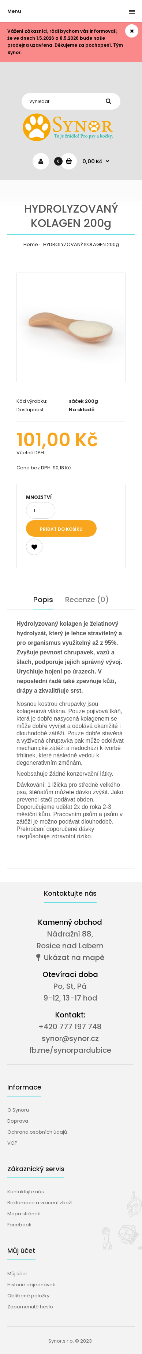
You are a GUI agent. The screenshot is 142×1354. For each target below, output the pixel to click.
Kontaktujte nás (25, 1191)
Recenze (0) (87, 599)
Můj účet (17, 1273)
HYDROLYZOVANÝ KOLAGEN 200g (80, 244)
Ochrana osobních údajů (37, 1132)
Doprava (17, 1120)
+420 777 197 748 (70, 1026)
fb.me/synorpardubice (70, 1050)
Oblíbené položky (28, 1295)
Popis (43, 599)
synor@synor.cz (70, 1038)
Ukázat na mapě (70, 957)
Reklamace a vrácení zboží (39, 1202)
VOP (12, 1143)
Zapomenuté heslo (30, 1306)
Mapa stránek (23, 1213)
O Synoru (18, 1109)
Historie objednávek (31, 1284)
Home (30, 244)
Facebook (19, 1224)
